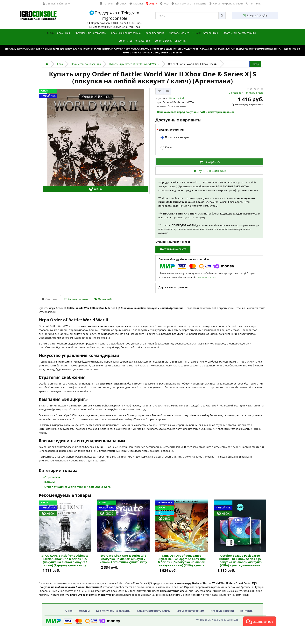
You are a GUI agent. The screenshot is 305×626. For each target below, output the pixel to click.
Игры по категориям (190, 610)
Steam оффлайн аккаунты (170, 40)
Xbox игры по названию (126, 33)
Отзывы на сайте (173, 249)
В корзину (209, 162)
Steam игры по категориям (239, 33)
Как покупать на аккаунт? (113, 610)
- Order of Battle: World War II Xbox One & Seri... (77, 487)
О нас (69, 610)
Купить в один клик (209, 171)
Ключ (166, 148)
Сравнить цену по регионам (247, 104)
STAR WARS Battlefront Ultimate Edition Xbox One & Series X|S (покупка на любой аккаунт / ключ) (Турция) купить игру (65, 560)
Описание (50, 299)
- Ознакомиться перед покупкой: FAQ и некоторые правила (195, 112)
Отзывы (84, 610)
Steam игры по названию (134, 40)
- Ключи (49, 482)
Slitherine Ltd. (176, 98)
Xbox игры (63, 33)
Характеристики (76, 299)
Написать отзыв (253, 92)
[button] (259, 621)
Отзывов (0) (103, 299)
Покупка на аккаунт (174, 137)
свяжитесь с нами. (206, 277)
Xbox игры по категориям (90, 33)
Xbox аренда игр (179, 33)
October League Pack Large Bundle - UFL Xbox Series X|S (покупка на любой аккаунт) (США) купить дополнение (240, 560)
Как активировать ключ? (153, 610)
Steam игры (210, 33)
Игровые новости (222, 610)
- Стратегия (51, 477)
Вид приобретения (171, 129)
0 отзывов (235, 92)
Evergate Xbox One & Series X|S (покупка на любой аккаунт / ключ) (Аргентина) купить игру (123, 559)
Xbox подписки (154, 33)
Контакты (253, 3)
